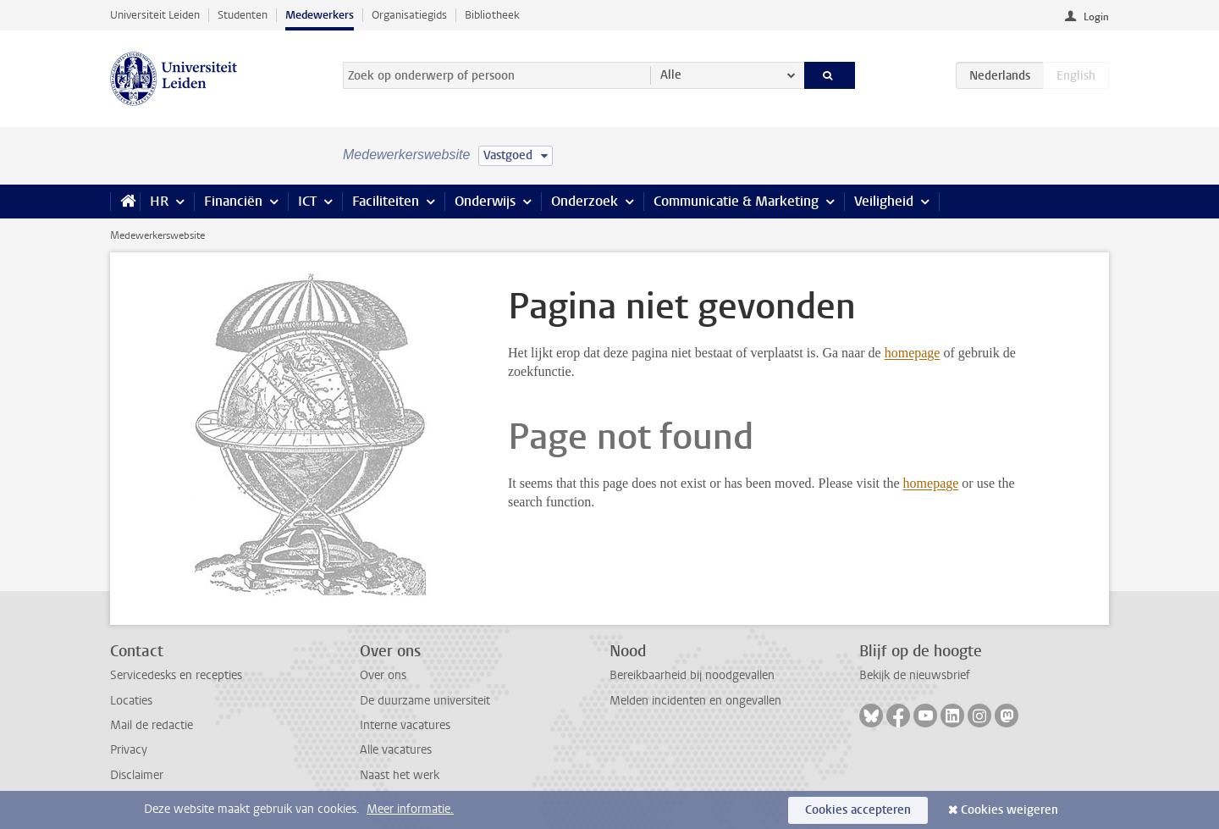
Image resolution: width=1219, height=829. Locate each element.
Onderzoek (584, 201)
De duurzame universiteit (425, 701)
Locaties (131, 701)
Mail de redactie (151, 725)
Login (1096, 17)
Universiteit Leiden (155, 15)
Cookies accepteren (858, 810)
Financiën (233, 201)
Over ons (383, 675)
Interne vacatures (405, 725)
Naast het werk (399, 775)
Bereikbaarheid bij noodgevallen (692, 675)
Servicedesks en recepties (176, 675)
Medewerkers (319, 15)
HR (159, 201)
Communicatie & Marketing (736, 201)
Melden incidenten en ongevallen (695, 701)
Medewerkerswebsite (157, 235)
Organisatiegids (409, 15)
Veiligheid (883, 201)
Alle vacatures (396, 750)
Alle (670, 75)
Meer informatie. (410, 809)
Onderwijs (485, 201)
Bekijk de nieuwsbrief (914, 675)
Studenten (243, 15)
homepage (912, 352)
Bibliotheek (492, 15)
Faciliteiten (385, 201)
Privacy (128, 750)
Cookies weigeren (1009, 810)
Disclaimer (136, 775)
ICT (307, 201)
